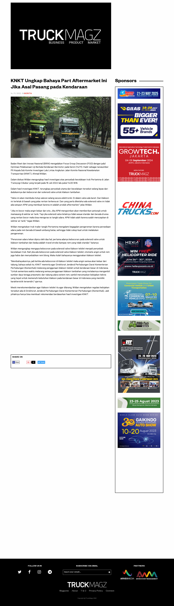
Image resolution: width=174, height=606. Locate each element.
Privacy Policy (96, 591)
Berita (28, 94)
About (75, 591)
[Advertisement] (61, 327)
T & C (83, 591)
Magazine (64, 591)
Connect (110, 591)
